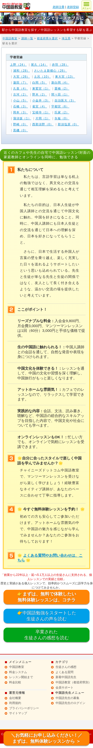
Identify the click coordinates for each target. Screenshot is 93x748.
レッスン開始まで (21, 677)
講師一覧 (27, 38)
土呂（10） (42, 76)
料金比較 (15, 682)
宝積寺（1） (41, 112)
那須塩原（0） (68, 124)
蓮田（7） (20, 82)
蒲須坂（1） (22, 118)
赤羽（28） (60, 64)
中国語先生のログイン (70, 703)
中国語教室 (9, 38)
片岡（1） (42, 118)
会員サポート (64, 687)
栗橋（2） (62, 88)
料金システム (18, 672)
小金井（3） (41, 100)
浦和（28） (21, 70)
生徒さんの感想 (66, 667)
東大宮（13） (65, 76)
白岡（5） (39, 82)
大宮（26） (21, 76)
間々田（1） (60, 94)
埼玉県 (66, 38)
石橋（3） (20, 106)
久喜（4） (20, 88)
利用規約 (15, 703)
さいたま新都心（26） (50, 70)
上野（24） (18, 64)
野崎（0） (20, 124)
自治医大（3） (65, 100)
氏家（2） (62, 112)
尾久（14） (39, 64)
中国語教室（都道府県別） (73, 682)
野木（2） (39, 94)
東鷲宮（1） (41, 88)
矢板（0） (62, 118)
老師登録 (73, 7)
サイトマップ (18, 713)
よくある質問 (64, 672)
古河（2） (20, 94)
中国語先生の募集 (67, 698)
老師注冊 (58, 7)
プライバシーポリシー (24, 708)
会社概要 (15, 698)
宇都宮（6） (60, 106)
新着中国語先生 (66, 677)
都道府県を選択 (47, 38)
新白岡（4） (60, 82)
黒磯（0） (20, 130)
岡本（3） (20, 112)
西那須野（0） (43, 124)
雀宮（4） (39, 106)
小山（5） (20, 100)
